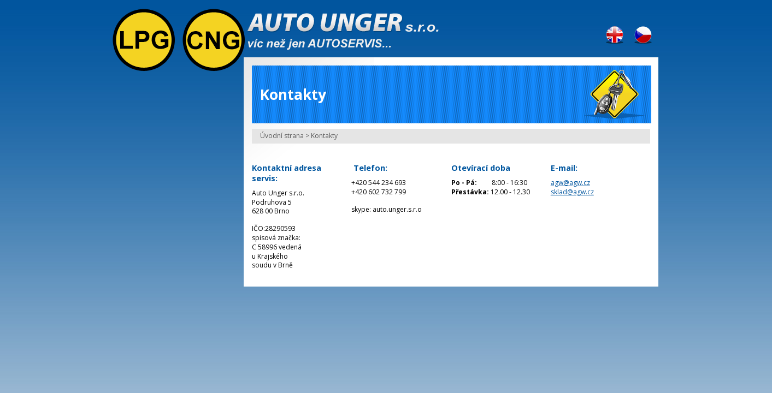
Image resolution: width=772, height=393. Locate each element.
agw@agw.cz (570, 182)
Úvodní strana (282, 135)
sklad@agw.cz (572, 191)
